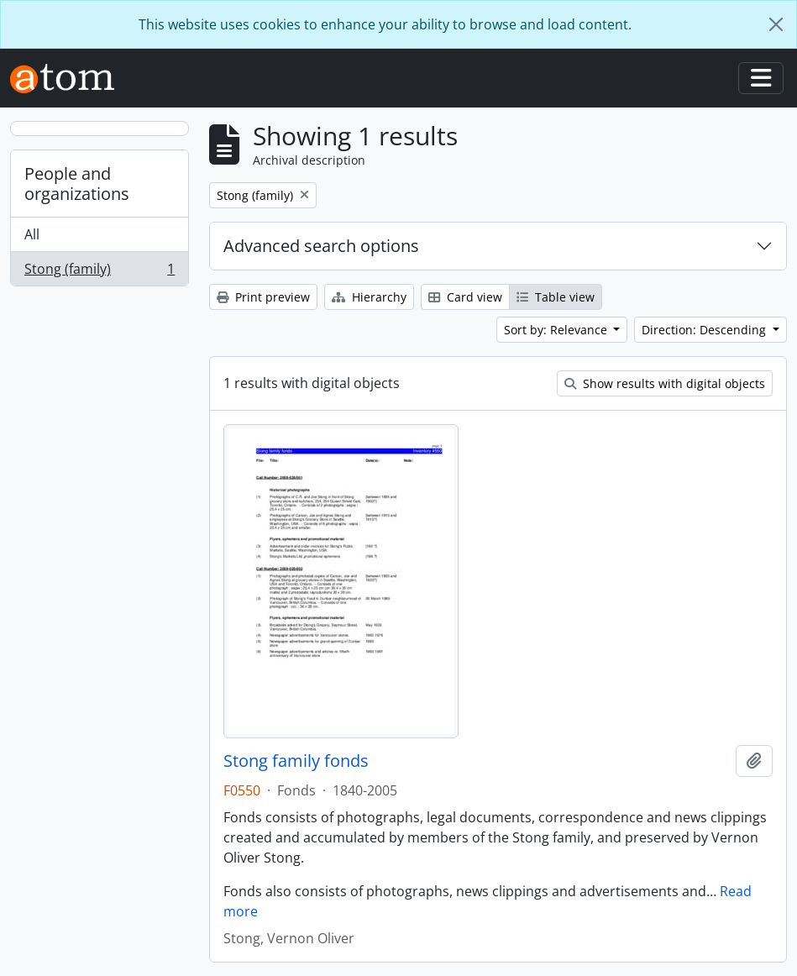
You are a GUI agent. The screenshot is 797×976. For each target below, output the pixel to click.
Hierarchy (369, 297)
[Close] (776, 24)
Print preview (263, 297)
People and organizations (76, 183)
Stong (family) (99, 272)
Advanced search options (321, 245)
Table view (555, 297)
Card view (465, 297)
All (31, 234)
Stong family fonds (296, 761)
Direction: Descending (705, 330)
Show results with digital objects (664, 383)
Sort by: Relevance (557, 330)
